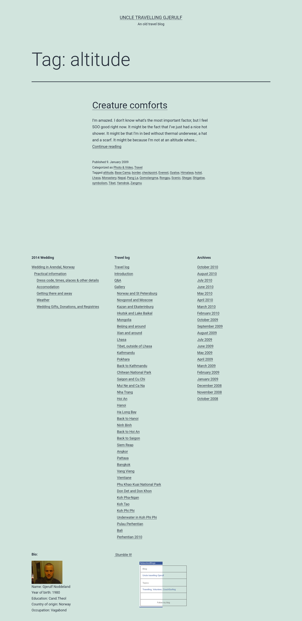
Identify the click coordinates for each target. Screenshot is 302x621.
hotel (198, 172)
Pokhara (123, 359)
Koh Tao (123, 504)
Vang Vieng (125, 471)
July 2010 (204, 280)
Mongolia (124, 320)
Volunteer (157, 589)
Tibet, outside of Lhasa (134, 346)
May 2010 (204, 293)
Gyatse (174, 172)
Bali (120, 530)
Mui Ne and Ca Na (131, 386)
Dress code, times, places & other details (68, 280)
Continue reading (106, 146)
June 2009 (205, 346)
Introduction (123, 274)
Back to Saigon (128, 438)
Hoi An (122, 399)
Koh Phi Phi (125, 511)
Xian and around (129, 333)
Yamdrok (123, 183)
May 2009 (204, 353)
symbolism (99, 183)
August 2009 (207, 333)
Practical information (50, 274)
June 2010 (205, 287)
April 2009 (205, 359)
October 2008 (207, 399)
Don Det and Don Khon (134, 491)
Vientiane (124, 478)
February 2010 (208, 313)
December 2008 (209, 386)
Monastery (109, 178)
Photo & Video (123, 167)
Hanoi (121, 405)
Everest (164, 172)
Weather (43, 300)
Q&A (117, 280)
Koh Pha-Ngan (128, 497)
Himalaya (187, 172)
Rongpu (164, 178)
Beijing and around (131, 326)
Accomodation (48, 287)
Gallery (119, 287)
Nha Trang (125, 392)
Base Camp (123, 172)
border (136, 172)
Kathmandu (126, 353)
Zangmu (136, 183)
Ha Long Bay (126, 412)
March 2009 (206, 366)
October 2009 (207, 320)
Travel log (121, 267)
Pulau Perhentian (130, 524)
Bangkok (123, 465)
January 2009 (207, 379)
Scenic (175, 178)
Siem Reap (125, 445)
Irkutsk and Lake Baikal (134, 313)
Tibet (112, 183)
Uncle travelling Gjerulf (153, 575)
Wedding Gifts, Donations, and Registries (68, 307)
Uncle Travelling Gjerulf (151, 17)
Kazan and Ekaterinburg (135, 307)
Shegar (186, 178)
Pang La (132, 178)
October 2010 (207, 267)
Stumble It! (123, 555)
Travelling (147, 589)
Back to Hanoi (127, 419)
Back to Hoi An (128, 432)
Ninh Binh (124, 425)
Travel (138, 167)
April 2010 (205, 300)
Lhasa (96, 178)
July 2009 (204, 340)
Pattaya (123, 458)
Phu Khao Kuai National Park (139, 484)
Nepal (122, 178)
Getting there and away (54, 293)
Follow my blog (163, 603)
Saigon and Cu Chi (131, 379)
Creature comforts (130, 105)
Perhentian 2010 (129, 537)
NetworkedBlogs (147, 563)
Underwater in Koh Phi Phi (137, 517)
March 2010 (206, 307)
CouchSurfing (169, 589)
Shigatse (199, 178)
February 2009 (208, 372)
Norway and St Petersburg (137, 293)
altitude (108, 172)
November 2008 (209, 392)
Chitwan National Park (134, 372)
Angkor (122, 451)
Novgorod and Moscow (135, 300)
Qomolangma (149, 178)
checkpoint (149, 172)
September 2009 (210, 326)
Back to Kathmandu (132, 366)
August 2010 (207, 274)
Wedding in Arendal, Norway (53, 267)
